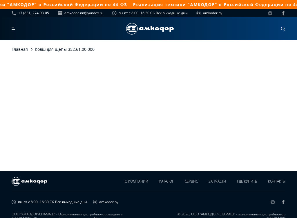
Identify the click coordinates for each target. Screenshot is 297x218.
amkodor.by (209, 13)
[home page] (150, 29)
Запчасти (215, 181)
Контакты (276, 181)
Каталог (163, 181)
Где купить (246, 181)
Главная (20, 49)
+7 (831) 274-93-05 (30, 13)
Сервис (188, 181)
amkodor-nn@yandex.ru (80, 13)
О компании (133, 181)
